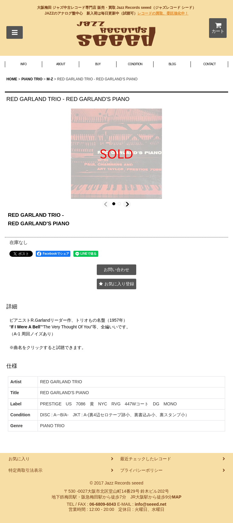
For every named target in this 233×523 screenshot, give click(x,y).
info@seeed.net (150, 504)
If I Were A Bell (25, 326)
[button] (14, 32)
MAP (176, 497)
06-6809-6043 (102, 504)
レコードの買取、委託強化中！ (162, 13)
